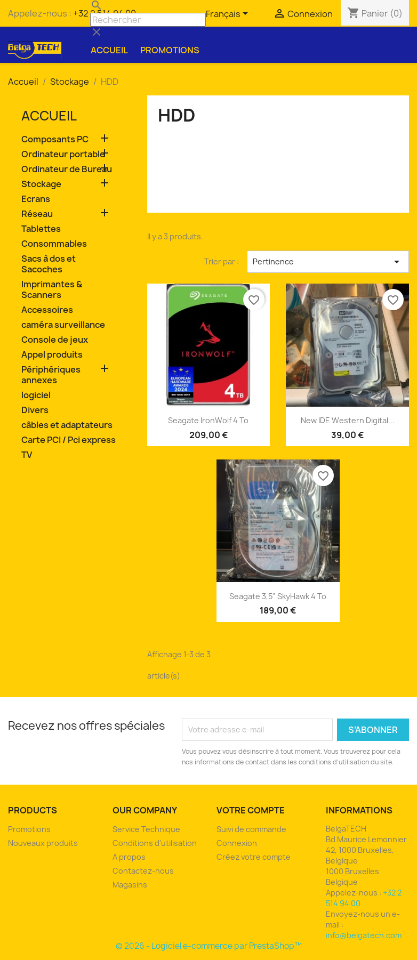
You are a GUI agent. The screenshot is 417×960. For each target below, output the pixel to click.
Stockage (41, 184)
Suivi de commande (251, 829)
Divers (35, 410)
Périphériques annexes (51, 375)
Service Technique (146, 829)
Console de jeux (54, 339)
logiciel (36, 395)
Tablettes (41, 229)
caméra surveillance (63, 324)
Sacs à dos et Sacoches (48, 264)
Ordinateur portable (63, 154)
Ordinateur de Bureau (66, 169)
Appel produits (52, 354)
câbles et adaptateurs (67, 425)
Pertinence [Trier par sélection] (328, 261)
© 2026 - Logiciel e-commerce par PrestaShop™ (209, 945)
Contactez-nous (143, 871)
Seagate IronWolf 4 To (208, 420)
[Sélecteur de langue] (229, 14)
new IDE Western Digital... (348, 420)
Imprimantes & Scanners (51, 290)
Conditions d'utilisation (155, 843)
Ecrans (35, 199)
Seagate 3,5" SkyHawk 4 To (277, 596)
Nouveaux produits (43, 843)
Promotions (169, 50)
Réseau (37, 214)
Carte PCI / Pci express (68, 440)
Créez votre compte (253, 857)
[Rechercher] (148, 20)
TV (26, 455)
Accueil (109, 50)
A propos (129, 857)
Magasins (130, 885)
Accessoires (47, 310)
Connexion (236, 843)
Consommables (54, 243)
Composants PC (55, 139)
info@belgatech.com (364, 935)
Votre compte (250, 810)
